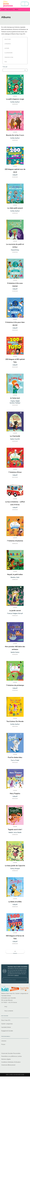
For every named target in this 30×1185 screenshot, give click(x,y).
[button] (8, 39)
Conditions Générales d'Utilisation (11, 1062)
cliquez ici (16, 975)
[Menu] (25, 4)
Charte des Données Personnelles (10, 1053)
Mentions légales (6, 1059)
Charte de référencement (8, 1065)
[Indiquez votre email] (13, 980)
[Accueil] (8, 4)
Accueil (2, 9)
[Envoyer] (25, 980)
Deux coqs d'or (9, 9)
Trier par (5, 66)
